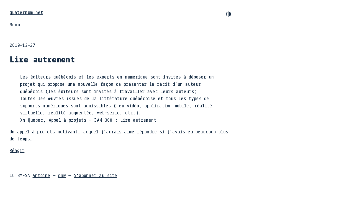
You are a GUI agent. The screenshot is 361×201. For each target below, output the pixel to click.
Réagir (17, 150)
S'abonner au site (95, 175)
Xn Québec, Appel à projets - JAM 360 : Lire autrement (88, 120)
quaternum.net (26, 12)
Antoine (41, 175)
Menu (15, 24)
